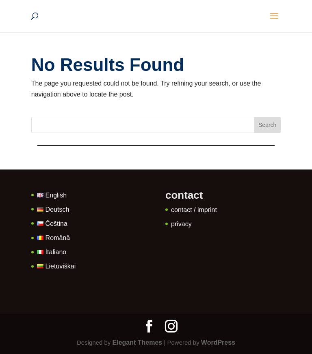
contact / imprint (194, 209)
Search (267, 125)
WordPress (218, 342)
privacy (181, 224)
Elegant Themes (137, 342)
